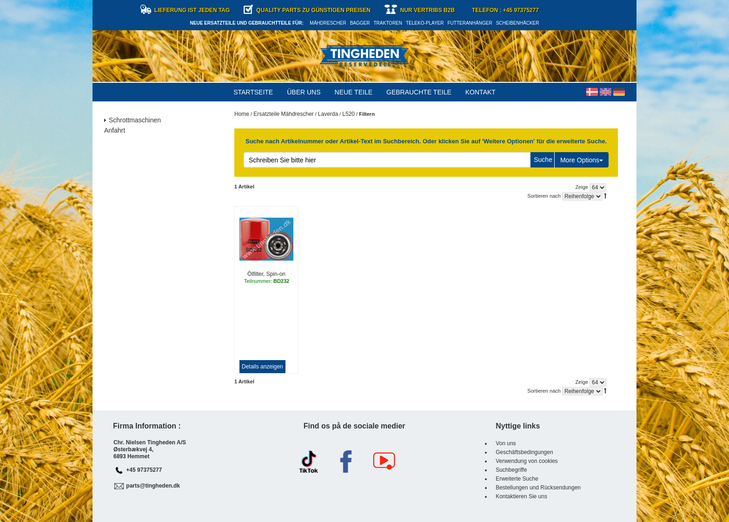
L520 (348, 114)
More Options (581, 160)
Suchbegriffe (511, 470)
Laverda (328, 114)
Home (241, 114)
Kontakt (480, 92)
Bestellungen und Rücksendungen (538, 487)
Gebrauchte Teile (418, 92)
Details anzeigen (262, 366)
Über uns (303, 92)
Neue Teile (353, 92)
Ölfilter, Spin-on (266, 274)
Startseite (253, 92)
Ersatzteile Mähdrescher (283, 114)
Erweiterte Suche (517, 478)
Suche (543, 159)
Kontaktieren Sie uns (521, 496)
